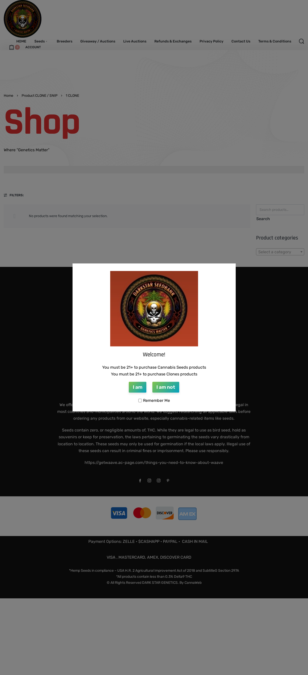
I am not (165, 387)
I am (137, 387)
